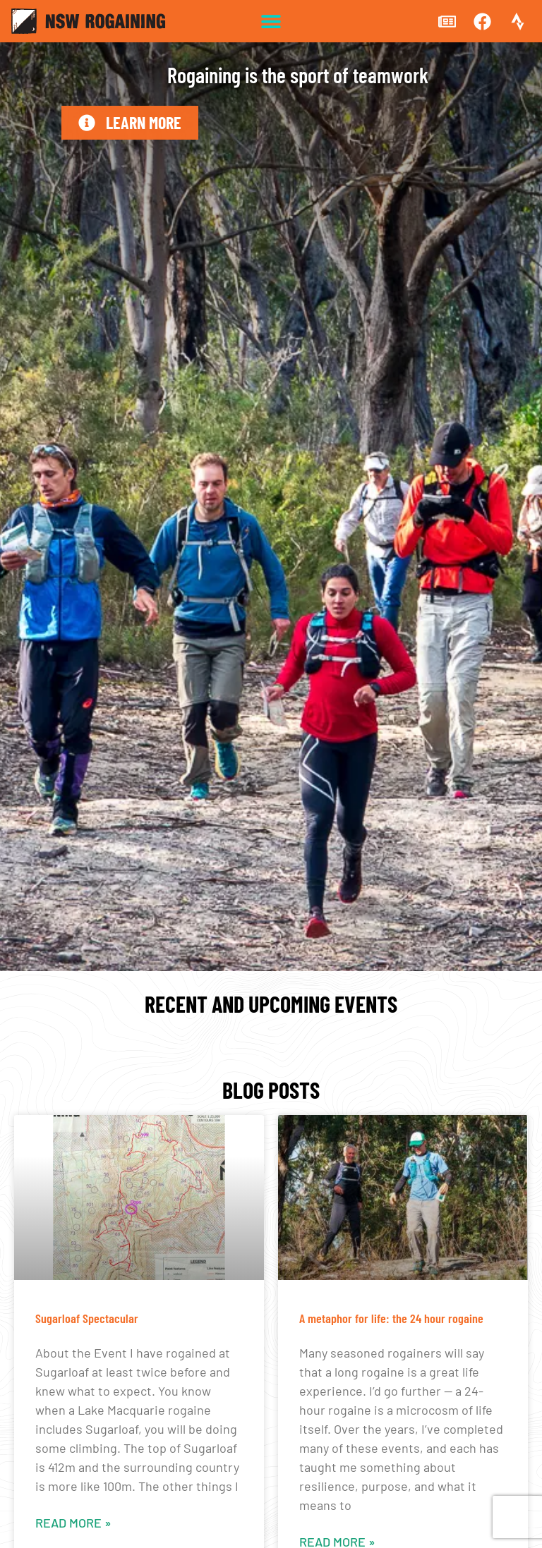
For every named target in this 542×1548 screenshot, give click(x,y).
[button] (271, 21)
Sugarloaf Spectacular (86, 1318)
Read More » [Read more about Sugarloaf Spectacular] (73, 1522)
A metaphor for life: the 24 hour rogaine (391, 1318)
